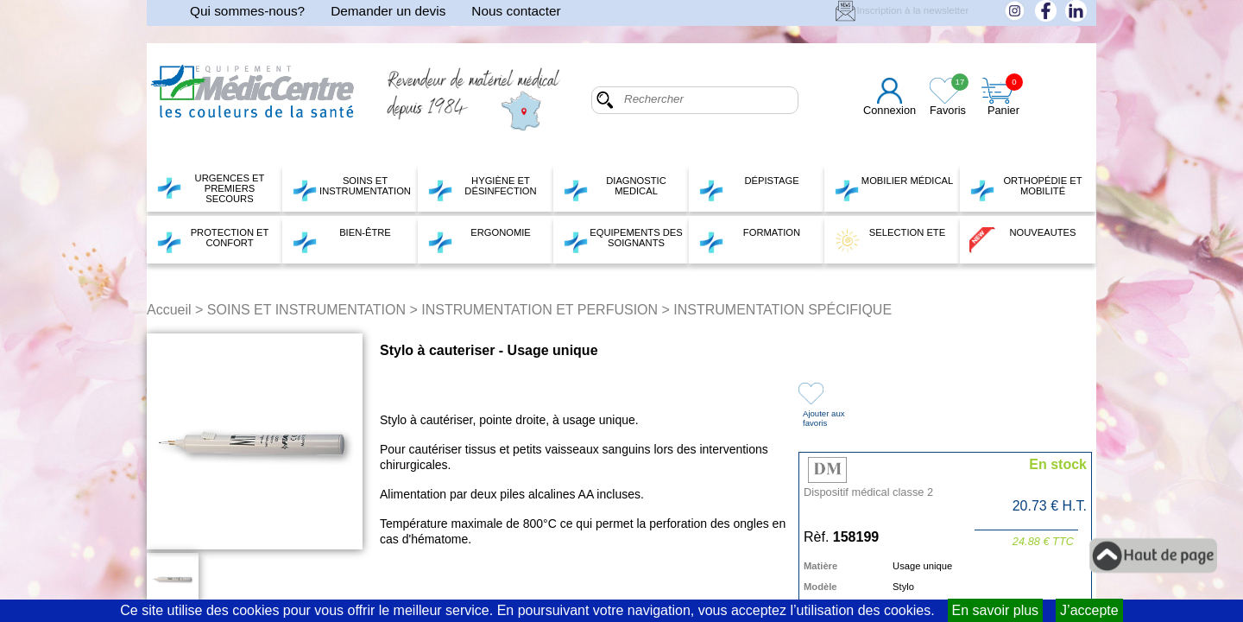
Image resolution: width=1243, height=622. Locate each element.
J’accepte (1089, 610)
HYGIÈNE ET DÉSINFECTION (482, 188)
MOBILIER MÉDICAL (893, 188)
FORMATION (749, 240)
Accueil (169, 309)
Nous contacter (515, 10)
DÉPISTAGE (748, 188)
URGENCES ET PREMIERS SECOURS (210, 188)
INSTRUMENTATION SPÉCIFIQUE (782, 309)
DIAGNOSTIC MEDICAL (614, 188)
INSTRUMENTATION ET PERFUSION (539, 309)
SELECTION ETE (889, 240)
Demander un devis (388, 10)
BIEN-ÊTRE (341, 240)
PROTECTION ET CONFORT (212, 240)
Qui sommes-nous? (247, 10)
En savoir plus (995, 610)
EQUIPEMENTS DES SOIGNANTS (623, 240)
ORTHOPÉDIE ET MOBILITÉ (1025, 188)
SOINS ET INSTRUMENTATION (351, 188)
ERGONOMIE (479, 240)
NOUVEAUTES (1022, 240)
